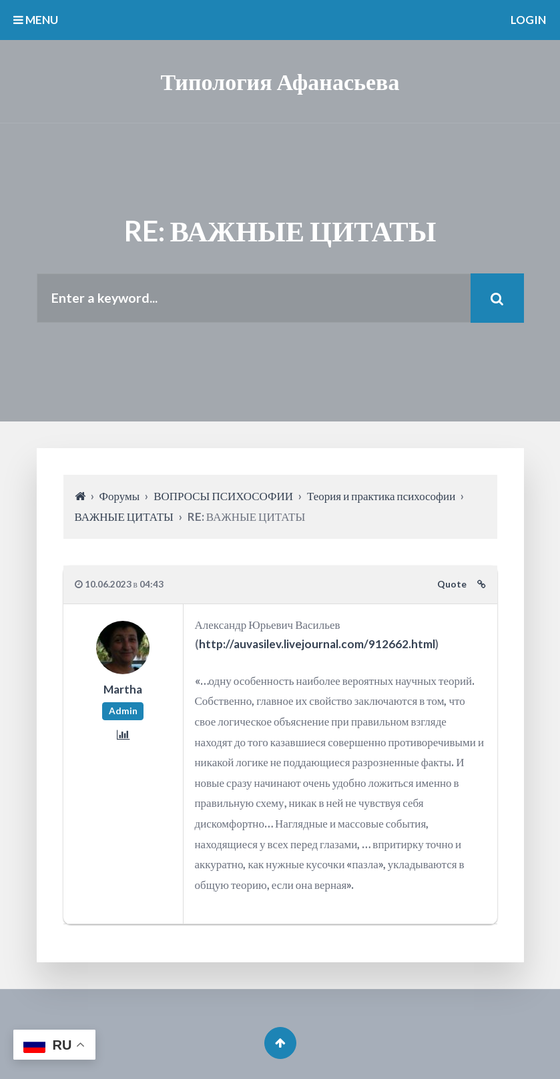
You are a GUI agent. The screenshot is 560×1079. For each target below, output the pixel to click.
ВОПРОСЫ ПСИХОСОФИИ (223, 496)
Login (528, 20)
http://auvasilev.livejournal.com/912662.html (317, 644)
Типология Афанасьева (280, 81)
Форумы (119, 496)
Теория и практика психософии (381, 496)
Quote (452, 584)
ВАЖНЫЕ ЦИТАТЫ (124, 516)
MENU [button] (35, 20)
